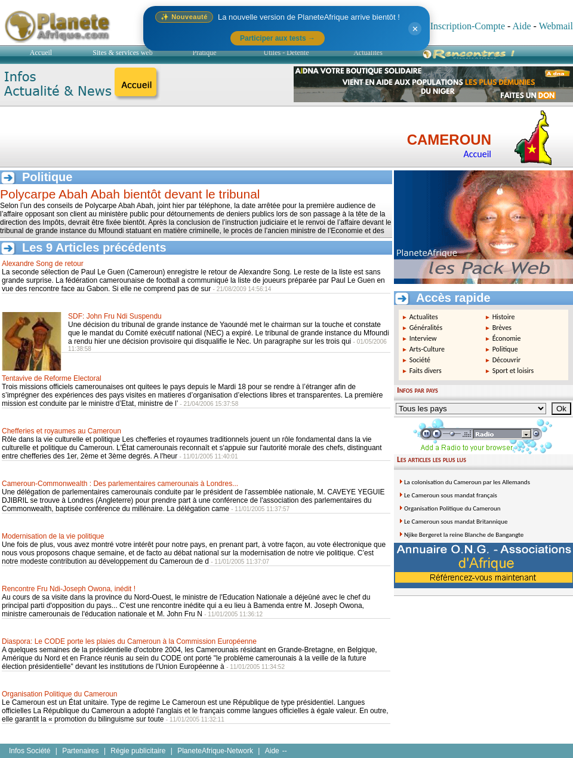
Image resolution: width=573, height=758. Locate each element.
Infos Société (29, 751)
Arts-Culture (427, 349)
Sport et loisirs (513, 370)
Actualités (368, 52)
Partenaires (80, 751)
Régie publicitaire (137, 751)
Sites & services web (122, 52)
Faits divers (425, 370)
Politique (505, 349)
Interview (423, 338)
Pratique (205, 52)
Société (419, 360)
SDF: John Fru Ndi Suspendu (115, 316)
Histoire (503, 317)
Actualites (423, 317)
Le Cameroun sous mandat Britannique (455, 521)
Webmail (556, 26)
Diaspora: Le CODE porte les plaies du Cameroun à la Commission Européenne (129, 641)
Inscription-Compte (467, 26)
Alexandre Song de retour (43, 263)
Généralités (426, 327)
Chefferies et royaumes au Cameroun (61, 431)
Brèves (502, 327)
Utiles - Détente (286, 52)
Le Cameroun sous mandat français (450, 495)
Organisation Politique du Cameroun (59, 694)
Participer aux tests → (277, 38)
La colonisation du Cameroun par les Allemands (467, 482)
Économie (506, 338)
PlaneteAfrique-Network (215, 751)
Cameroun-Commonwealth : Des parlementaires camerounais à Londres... (120, 483)
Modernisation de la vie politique (53, 536)
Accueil (41, 52)
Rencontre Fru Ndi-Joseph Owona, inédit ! (68, 589)
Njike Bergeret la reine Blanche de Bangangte (463, 535)
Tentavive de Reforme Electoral (51, 378)
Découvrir (506, 360)
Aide (521, 26)
